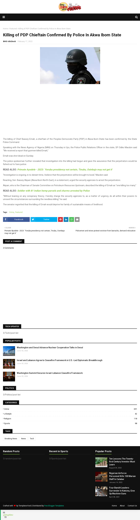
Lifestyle (70, 414)
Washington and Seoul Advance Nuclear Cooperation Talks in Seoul (50, 347)
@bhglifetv (8, 515)
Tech (32, 439)
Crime (11, 212)
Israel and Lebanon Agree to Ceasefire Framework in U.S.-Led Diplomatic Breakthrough (59, 360)
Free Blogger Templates (54, 506)
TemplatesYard (25, 506)
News (23, 439)
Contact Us (132, 506)
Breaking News (11, 439)
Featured (13, 29)
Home (5, 29)
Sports (70, 423)
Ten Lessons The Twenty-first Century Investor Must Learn (122, 462)
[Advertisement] (70, 116)
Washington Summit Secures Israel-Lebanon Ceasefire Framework (50, 373)
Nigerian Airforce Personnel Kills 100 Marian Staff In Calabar (122, 476)
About (122, 506)
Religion (70, 418)
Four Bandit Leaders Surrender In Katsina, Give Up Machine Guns (122, 491)
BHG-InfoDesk (9, 41)
